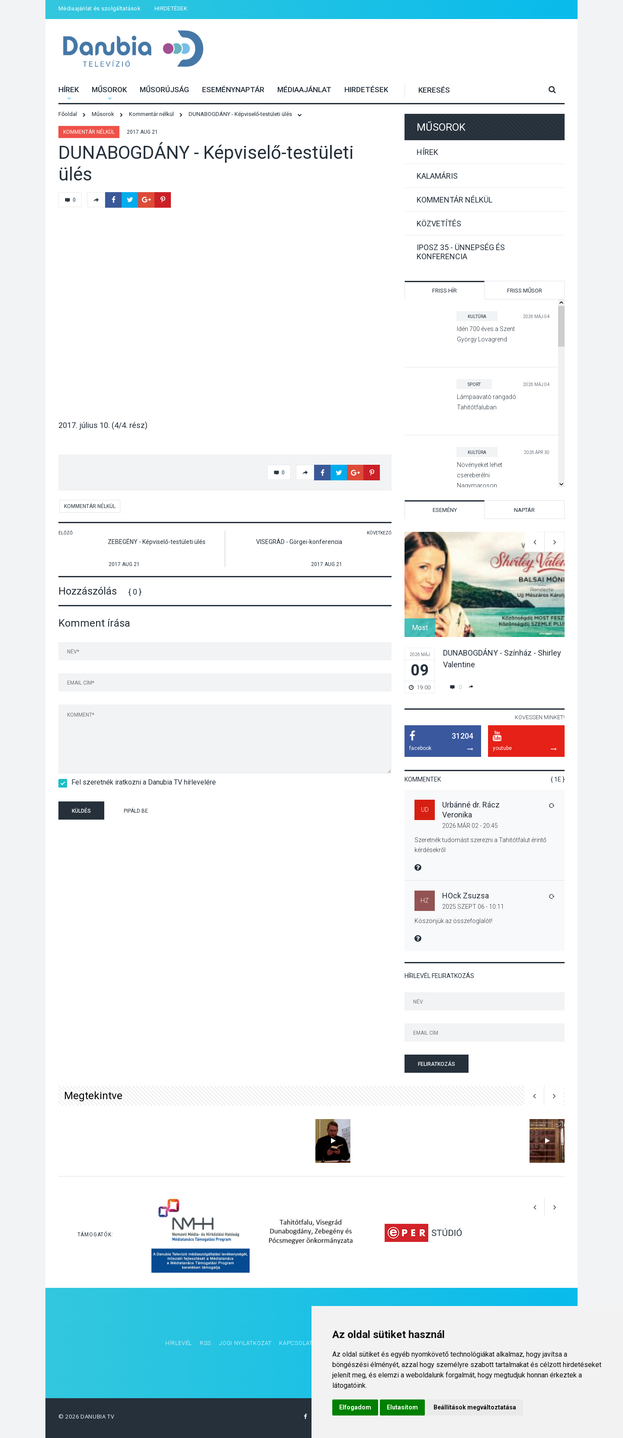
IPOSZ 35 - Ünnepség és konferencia (461, 252)
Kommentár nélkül (89, 132)
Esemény (445, 510)
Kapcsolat (295, 1343)
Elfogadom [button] (355, 1407)
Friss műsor (524, 290)
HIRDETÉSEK (170, 8)
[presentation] (224, 812)
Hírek (68, 89)
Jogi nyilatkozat (245, 1343)
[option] (485, 612)
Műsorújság (164, 89)
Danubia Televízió (133, 49)
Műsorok (109, 89)
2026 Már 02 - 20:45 (470, 825)
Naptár (524, 510)
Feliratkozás (436, 1064)
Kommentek (423, 779)
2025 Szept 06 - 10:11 (473, 906)
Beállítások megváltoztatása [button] (475, 1407)
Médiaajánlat (304, 89)
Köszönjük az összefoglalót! (453, 920)
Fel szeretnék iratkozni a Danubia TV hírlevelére (140, 782)
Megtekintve (93, 1096)
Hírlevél (178, 1343)
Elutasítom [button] (402, 1407)
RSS (205, 1343)
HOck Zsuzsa (465, 895)
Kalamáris (437, 175)
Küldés (81, 811)
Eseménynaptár (233, 89)
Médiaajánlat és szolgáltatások (99, 8)
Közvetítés (439, 223)
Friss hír (444, 290)
